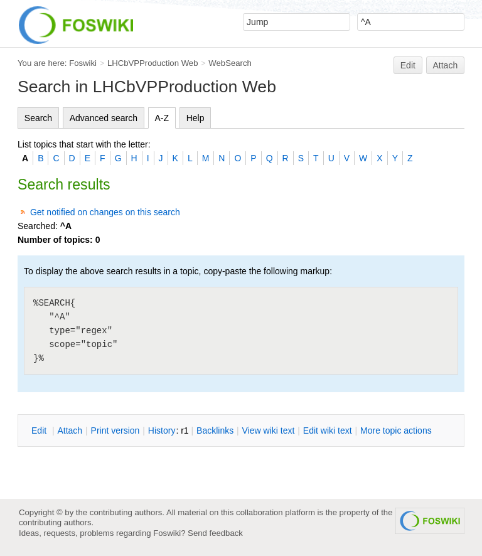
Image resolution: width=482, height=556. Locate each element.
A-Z (162, 118)
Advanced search (103, 118)
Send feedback (215, 533)
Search (38, 118)
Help (195, 118)
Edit (407, 65)
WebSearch (230, 63)
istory (162, 430)
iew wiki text (268, 430)
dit (40, 430)
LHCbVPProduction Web (152, 63)
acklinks (214, 430)
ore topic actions (396, 430)
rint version (115, 430)
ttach (69, 430)
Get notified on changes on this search (105, 212)
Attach (445, 65)
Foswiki (83, 63)
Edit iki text (327, 430)
